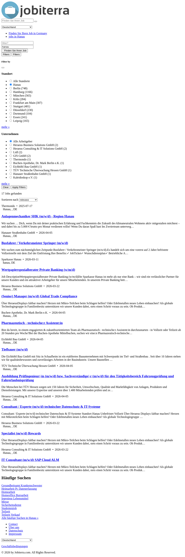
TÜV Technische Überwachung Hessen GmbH (42, 170)
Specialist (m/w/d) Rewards (21, 433)
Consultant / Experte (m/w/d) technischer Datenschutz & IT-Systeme (50, 407)
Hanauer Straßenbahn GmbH (32, 173)
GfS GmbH (22, 155)
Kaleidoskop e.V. (25, 177)
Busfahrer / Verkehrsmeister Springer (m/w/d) (34, 243)
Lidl (17, 152)
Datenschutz (16, 530)
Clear (6, 187)
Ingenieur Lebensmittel (14, 498)
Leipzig (21, 120)
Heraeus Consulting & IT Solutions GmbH (40, 148)
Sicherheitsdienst (11, 504)
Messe (5, 501)
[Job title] (17, 43)
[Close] (2, 67)
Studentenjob (9, 508)
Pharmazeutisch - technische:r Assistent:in (32, 323)
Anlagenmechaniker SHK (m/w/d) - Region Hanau (37, 216)
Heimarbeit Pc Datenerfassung (19, 488)
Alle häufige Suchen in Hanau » (19, 517)
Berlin (20, 88)
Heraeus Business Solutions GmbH (35, 145)
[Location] (17, 47)
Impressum (15, 533)
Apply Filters (18, 187)
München (22, 95)
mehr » (5, 126)
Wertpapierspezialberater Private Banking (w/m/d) (38, 270)
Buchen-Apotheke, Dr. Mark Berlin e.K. (38, 163)
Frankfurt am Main (27, 102)
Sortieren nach (9, 199)
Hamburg (22, 91)
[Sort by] (28, 200)
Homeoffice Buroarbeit (14, 495)
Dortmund (22, 113)
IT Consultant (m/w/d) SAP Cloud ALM (30, 460)
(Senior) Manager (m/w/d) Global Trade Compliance (39, 296)
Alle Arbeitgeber (22, 141)
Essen (20, 117)
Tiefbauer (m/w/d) (14, 349)
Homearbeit (8, 491)
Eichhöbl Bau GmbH (27, 166)
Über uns (14, 527)
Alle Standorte (21, 81)
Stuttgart (21, 106)
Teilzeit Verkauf (10, 514)
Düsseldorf (23, 110)
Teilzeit (5, 511)
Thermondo (22, 159)
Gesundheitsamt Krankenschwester (21, 485)
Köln (19, 99)
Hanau (17, 84)
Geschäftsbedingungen (14, 546)
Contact (13, 524)
